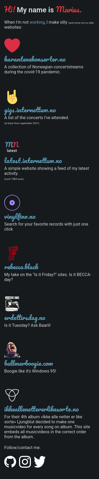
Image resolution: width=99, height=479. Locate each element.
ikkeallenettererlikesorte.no (41, 408)
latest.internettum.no (33, 160)
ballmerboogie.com (28, 363)
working (37, 22)
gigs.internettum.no (30, 109)
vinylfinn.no (20, 216)
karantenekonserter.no (35, 58)
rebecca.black (21, 266)
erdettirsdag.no (24, 317)
